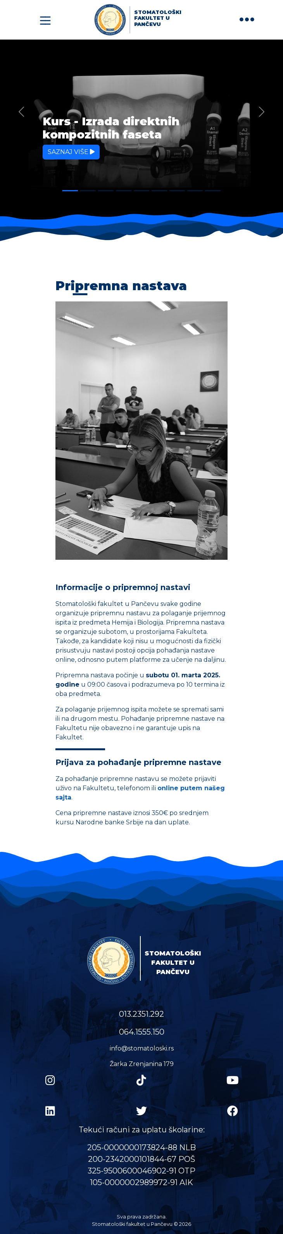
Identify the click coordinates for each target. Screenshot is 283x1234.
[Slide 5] (141, 190)
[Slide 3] (106, 190)
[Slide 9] (213, 190)
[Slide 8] (195, 190)
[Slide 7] (177, 190)
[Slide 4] (123, 190)
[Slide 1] (70, 190)
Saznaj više (71, 152)
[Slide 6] (159, 190)
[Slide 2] (88, 190)
